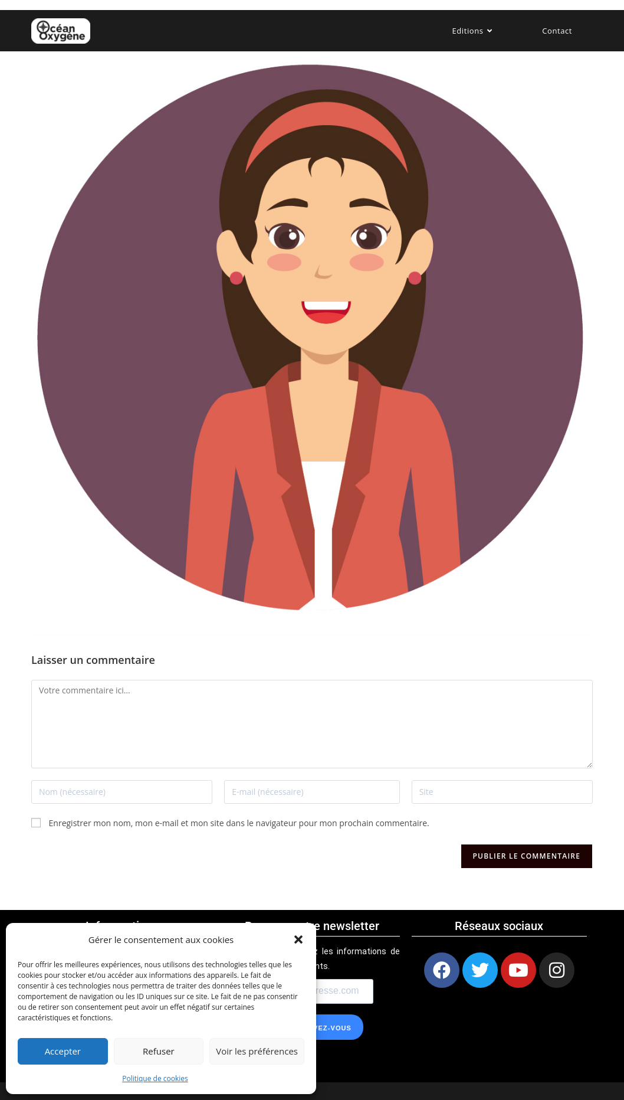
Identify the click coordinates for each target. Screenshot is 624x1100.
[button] (298, 939)
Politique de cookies (155, 1078)
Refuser (159, 1051)
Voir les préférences (257, 1051)
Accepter (63, 1051)
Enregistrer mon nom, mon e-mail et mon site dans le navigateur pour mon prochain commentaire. (239, 823)
